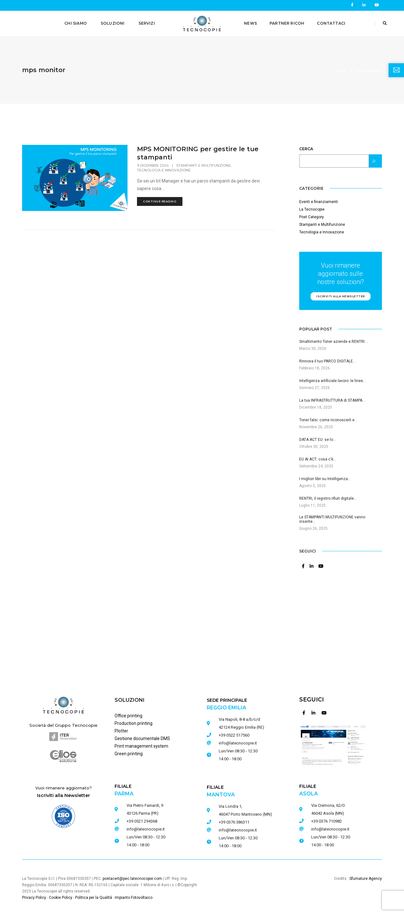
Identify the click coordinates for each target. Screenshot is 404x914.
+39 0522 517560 (234, 732)
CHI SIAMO (75, 23)
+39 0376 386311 (234, 819)
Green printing (129, 751)
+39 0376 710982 (326, 818)
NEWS (250, 23)
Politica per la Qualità (93, 895)
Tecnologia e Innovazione (164, 167)
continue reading (159, 199)
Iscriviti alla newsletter (340, 293)
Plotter (121, 728)
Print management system (141, 743)
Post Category (311, 214)
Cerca (306, 146)
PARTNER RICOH (287, 23)
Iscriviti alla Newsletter (63, 793)
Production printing (133, 720)
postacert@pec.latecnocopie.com (132, 876)
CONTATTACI (331, 23)
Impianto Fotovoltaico (133, 895)
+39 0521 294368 (142, 818)
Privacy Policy (34, 895)
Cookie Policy (60, 895)
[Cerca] (375, 158)
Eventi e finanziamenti (318, 199)
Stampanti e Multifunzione (203, 163)
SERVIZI (147, 23)
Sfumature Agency (365, 876)
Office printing (128, 713)
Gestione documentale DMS (142, 735)
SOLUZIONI (113, 23)
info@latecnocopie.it (146, 826)
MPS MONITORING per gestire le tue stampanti (197, 150)
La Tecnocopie (311, 207)
